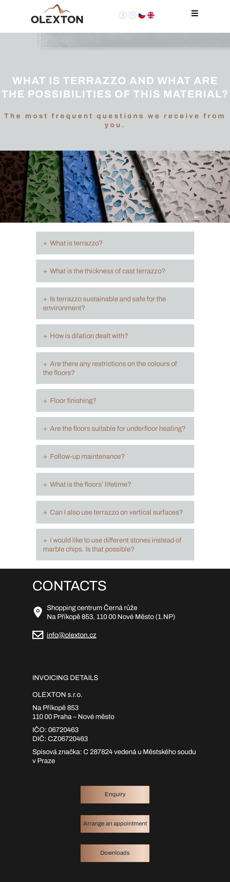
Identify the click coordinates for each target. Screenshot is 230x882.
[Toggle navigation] (195, 14)
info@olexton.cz (71, 635)
